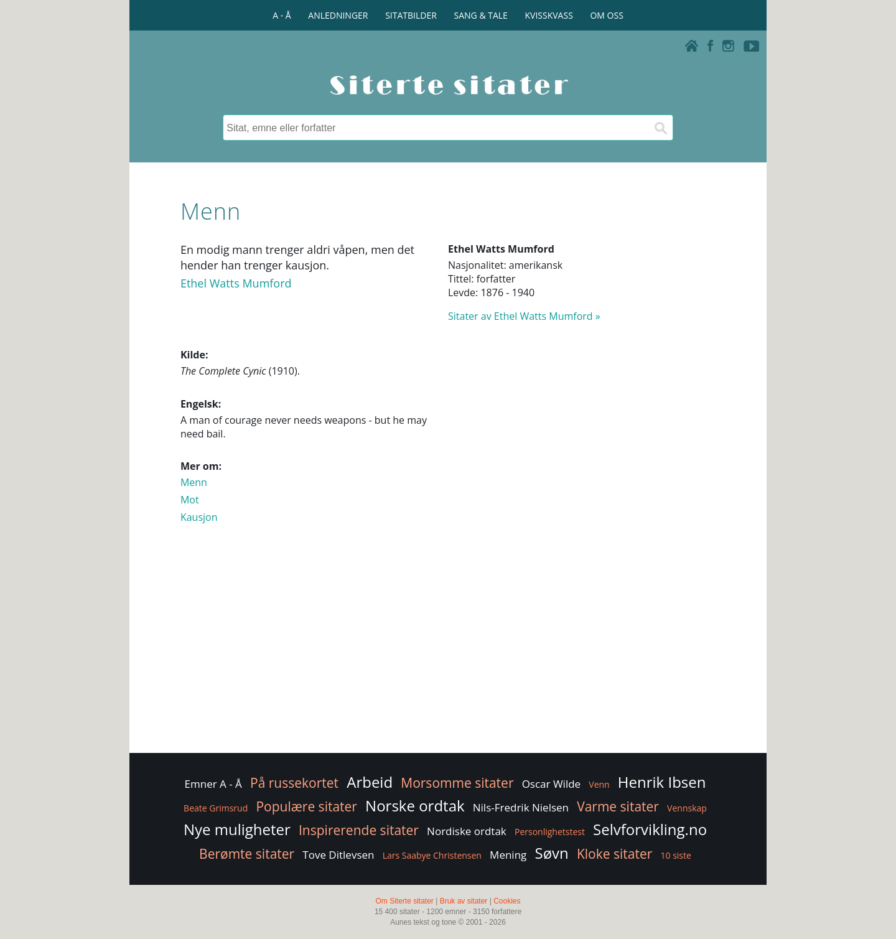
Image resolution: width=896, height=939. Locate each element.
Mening (508, 855)
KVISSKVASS (549, 15)
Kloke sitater (614, 853)
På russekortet (294, 783)
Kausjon (199, 517)
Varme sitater (618, 806)
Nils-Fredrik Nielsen (521, 807)
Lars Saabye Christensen (432, 855)
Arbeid (370, 782)
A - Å (282, 15)
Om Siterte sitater (404, 901)
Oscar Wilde (551, 784)
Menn (193, 482)
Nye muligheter (237, 829)
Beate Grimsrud (216, 808)
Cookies (506, 901)
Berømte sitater (246, 853)
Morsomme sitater (457, 783)
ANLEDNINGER (338, 15)
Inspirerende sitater (359, 830)
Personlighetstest (550, 832)
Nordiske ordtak (466, 831)
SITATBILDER (411, 15)
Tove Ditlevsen (338, 855)
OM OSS (606, 15)
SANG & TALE (481, 15)
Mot (189, 500)
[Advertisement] (448, 651)
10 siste (676, 855)
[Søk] (660, 127)
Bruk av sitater (464, 901)
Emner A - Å (213, 784)
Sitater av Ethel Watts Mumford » (524, 316)
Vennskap (687, 808)
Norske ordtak (415, 805)
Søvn (551, 853)
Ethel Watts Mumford (236, 283)
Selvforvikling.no (650, 829)
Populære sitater (306, 806)
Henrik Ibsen (662, 782)
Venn (599, 784)
